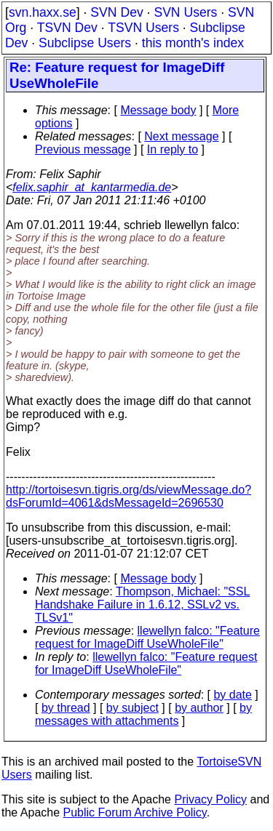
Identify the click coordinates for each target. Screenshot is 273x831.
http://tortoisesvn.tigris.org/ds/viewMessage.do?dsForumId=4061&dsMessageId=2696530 (128, 496)
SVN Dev (116, 12)
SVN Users (185, 12)
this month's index (193, 43)
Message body (158, 110)
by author (199, 708)
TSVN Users (143, 27)
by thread (65, 708)
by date (232, 695)
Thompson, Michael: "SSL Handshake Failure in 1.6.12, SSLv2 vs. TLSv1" (142, 604)
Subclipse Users (85, 43)
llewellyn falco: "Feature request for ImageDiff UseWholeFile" (147, 637)
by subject (132, 708)
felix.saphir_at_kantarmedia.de (91, 187)
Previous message (83, 149)
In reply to (172, 149)
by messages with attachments (143, 714)
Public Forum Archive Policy (135, 812)
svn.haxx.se (42, 12)
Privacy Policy (210, 799)
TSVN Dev (67, 27)
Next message (181, 136)
